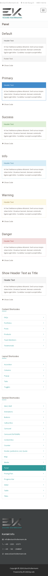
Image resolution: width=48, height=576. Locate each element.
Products (7, 334)
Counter (7, 445)
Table (6, 490)
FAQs (6, 317)
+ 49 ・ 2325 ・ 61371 (13, 544)
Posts (6, 328)
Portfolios (8, 323)
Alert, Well (8, 406)
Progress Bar (9, 479)
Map (6, 457)
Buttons (7, 417)
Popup (6, 376)
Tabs (6, 381)
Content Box (9, 440)
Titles (6, 496)
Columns (7, 370)
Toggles (7, 387)
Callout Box (8, 423)
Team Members (10, 340)
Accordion (8, 364)
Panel (6, 468)
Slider (6, 485)
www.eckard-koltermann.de (15, 554)
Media (6, 462)
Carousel (7, 428)
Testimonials (9, 345)
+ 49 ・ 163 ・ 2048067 (13, 549)
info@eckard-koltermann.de (16, 539)
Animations (8, 412)
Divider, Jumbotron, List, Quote (15, 451)
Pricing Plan (8, 473)
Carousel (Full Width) (12, 434)
